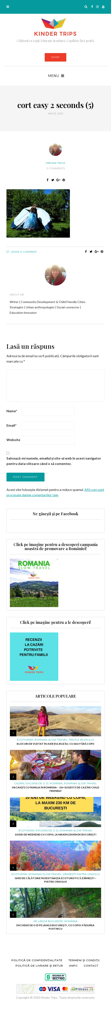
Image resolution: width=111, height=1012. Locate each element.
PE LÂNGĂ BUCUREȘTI (48, 921)
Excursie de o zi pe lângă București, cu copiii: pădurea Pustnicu (55, 927)
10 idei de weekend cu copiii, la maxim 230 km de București (55, 834)
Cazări (19, 783)
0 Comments (55, 168)
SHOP (55, 57)
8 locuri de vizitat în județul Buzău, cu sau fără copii (55, 743)
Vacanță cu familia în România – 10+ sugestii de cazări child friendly (55, 789)
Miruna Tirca (55, 163)
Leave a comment (21, 251)
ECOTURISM (25, 739)
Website (13, 440)
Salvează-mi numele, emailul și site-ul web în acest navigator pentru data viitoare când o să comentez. (53, 461)
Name (11, 411)
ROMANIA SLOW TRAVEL (50, 739)
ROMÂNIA (56, 783)
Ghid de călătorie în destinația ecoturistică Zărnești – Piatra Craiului (55, 880)
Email (11, 425)
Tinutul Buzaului (81, 739)
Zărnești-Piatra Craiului (81, 874)
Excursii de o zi (37, 783)
